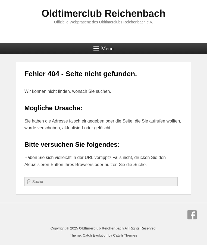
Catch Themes (125, 235)
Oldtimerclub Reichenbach (103, 13)
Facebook (192, 214)
